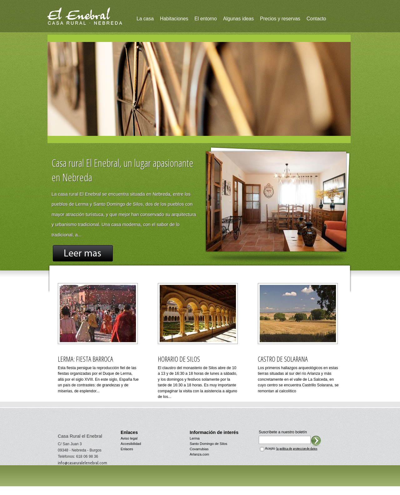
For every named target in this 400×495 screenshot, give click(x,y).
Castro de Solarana (283, 359)
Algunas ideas (238, 18)
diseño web (187, 493)
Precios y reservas (280, 18)
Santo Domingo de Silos (208, 444)
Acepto (291, 448)
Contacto (316, 18)
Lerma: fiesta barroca (85, 359)
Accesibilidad (131, 444)
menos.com (209, 493)
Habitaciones (174, 18)
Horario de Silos (179, 359)
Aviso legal (129, 438)
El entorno (205, 18)
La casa (145, 18)
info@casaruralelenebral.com (82, 462)
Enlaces (127, 449)
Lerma (195, 438)
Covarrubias (199, 449)
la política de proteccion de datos (297, 448)
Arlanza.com (199, 454)
